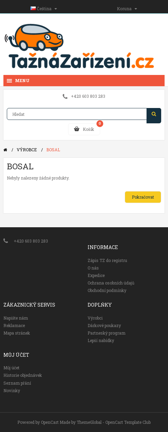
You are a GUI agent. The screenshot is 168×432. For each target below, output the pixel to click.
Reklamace (14, 325)
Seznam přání (17, 383)
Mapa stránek (16, 333)
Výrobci (95, 318)
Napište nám (15, 318)
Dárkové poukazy (104, 325)
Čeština (43, 8)
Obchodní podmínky (107, 290)
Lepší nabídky (101, 340)
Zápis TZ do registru (107, 260)
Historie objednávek (22, 375)
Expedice (96, 275)
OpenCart (50, 422)
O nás (93, 268)
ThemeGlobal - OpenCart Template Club (114, 422)
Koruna (127, 8)
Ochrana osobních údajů (111, 283)
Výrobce (27, 149)
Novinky (11, 390)
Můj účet (11, 367)
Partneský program (106, 333)
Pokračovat (143, 197)
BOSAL (53, 149)
